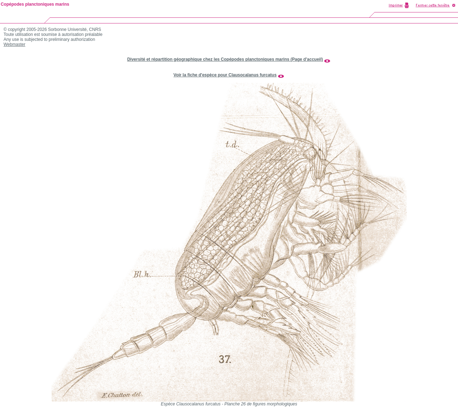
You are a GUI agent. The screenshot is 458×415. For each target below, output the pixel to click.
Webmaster (14, 44)
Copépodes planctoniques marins (35, 4)
